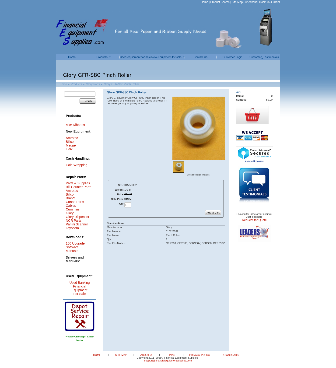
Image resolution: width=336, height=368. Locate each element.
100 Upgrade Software (75, 245)
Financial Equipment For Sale (80, 290)
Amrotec (72, 191)
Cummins (73, 209)
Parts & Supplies (78, 183)
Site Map (237, 2)
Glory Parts (93, 84)
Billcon (70, 142)
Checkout (251, 2)
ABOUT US (147, 355)
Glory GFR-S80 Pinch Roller (121, 84)
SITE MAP (121, 355)
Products (76, 84)
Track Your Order (269, 2)
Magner (71, 145)
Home (204, 2)
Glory (70, 213)
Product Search (220, 2)
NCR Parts (73, 220)
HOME (97, 355)
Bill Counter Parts (78, 187)
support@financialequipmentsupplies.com (168, 360)
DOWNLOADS (229, 355)
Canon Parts (75, 202)
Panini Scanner (77, 224)
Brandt (70, 198)
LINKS (172, 355)
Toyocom (72, 228)
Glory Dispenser (77, 217)
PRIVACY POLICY (200, 355)
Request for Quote (254, 220)
